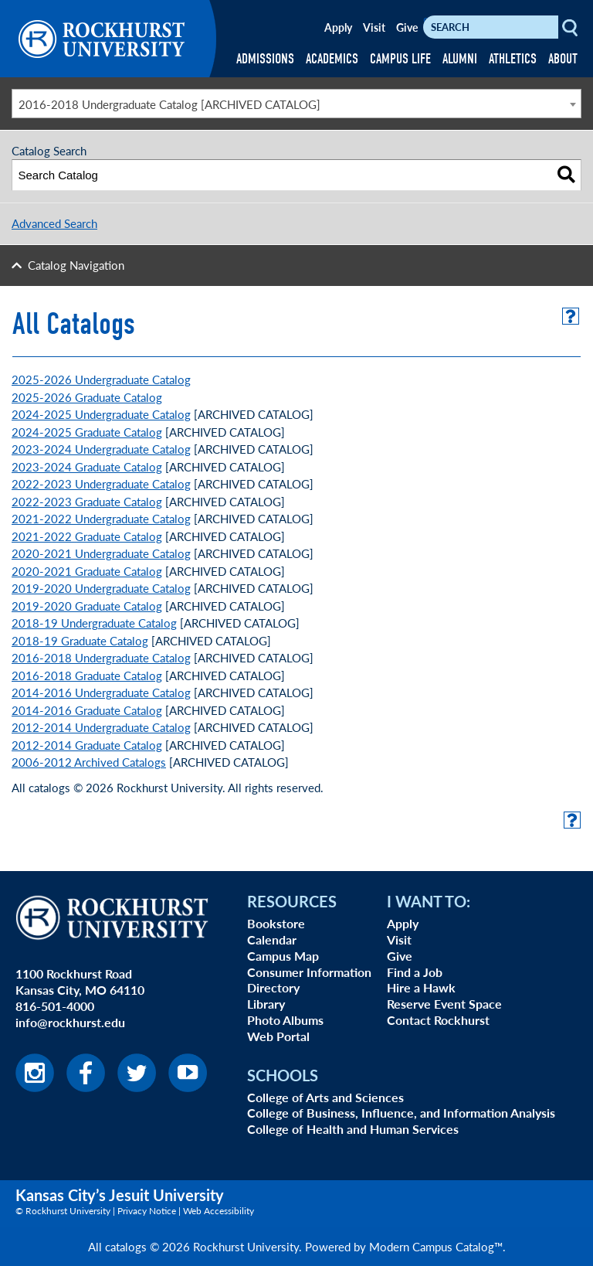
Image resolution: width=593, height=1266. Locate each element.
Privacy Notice (146, 1210)
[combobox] (296, 103)
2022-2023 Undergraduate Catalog (101, 483)
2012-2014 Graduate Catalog (87, 745)
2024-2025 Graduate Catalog (87, 432)
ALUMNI (459, 59)
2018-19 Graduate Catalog (80, 640)
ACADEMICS (332, 59)
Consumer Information (309, 972)
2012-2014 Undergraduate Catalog (101, 727)
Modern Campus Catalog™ (436, 1246)
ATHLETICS (513, 59)
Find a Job (414, 972)
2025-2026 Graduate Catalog (87, 397)
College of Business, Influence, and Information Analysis (401, 1112)
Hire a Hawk (421, 987)
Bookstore (276, 923)
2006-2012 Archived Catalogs (89, 762)
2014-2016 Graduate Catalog (87, 710)
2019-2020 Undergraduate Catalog (101, 588)
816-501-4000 (54, 1006)
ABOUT (563, 59)
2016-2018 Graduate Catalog (87, 675)
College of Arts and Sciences (325, 1097)
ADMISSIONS (265, 59)
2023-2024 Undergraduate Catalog (101, 449)
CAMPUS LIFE (400, 59)
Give (407, 27)
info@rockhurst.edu (70, 1022)
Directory (273, 987)
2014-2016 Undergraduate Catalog (101, 692)
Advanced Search (54, 223)
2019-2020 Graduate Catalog (87, 605)
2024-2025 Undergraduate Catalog (101, 414)
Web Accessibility (218, 1210)
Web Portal (278, 1036)
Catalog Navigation (76, 265)
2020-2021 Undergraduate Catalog (101, 553)
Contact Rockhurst (438, 1020)
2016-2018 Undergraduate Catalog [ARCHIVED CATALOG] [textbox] (169, 104)
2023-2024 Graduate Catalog (87, 466)
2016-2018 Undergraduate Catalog (101, 657)
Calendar (271, 939)
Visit (374, 27)
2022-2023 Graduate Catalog (87, 501)
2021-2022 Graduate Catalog (87, 536)
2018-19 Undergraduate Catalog (94, 622)
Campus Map (283, 956)
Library (266, 1003)
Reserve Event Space (444, 1003)
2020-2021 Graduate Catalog (87, 571)
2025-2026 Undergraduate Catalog (101, 379)
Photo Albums (285, 1020)
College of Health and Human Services (353, 1129)
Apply (338, 27)
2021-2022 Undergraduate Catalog (101, 518)
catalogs (126, 1246)
